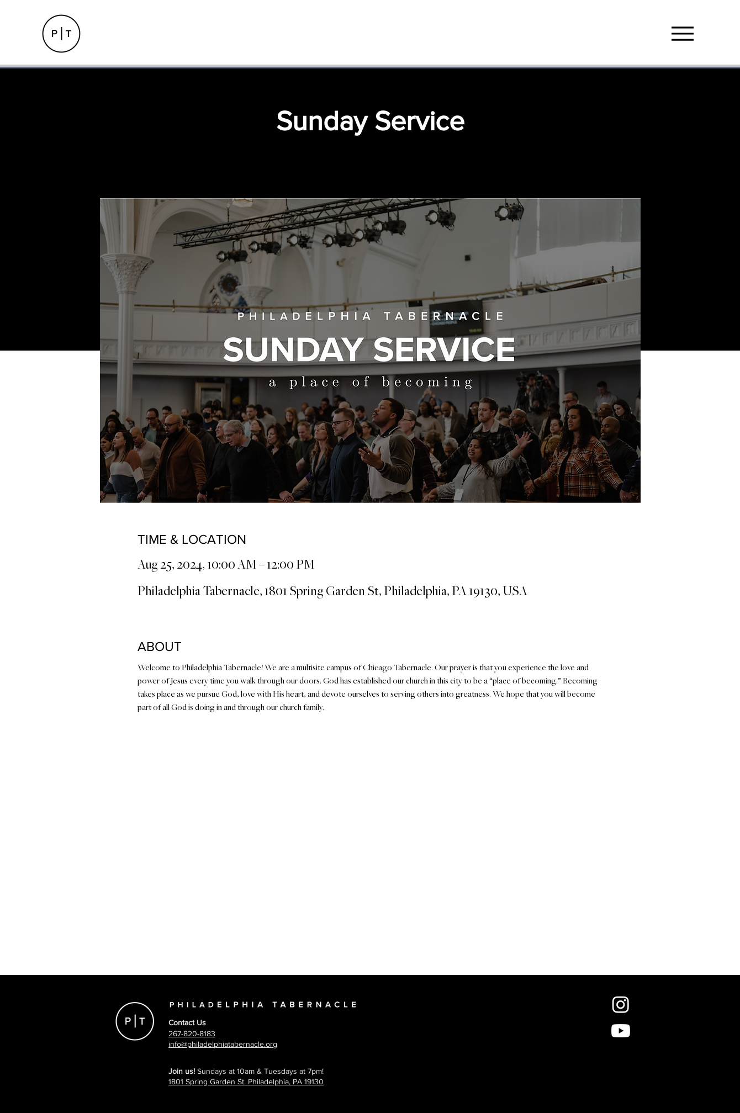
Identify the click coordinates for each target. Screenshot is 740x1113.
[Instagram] (621, 1004)
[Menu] (682, 33)
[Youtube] (621, 1031)
